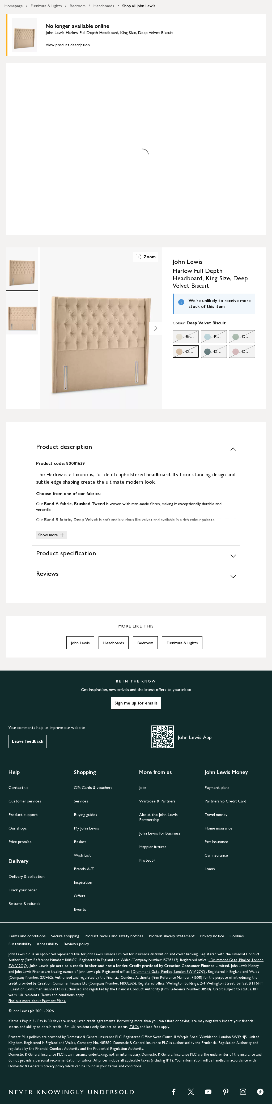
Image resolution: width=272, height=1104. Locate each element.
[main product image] (29, 35)
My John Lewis (86, 828)
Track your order (22, 889)
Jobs (143, 787)
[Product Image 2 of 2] (22, 313)
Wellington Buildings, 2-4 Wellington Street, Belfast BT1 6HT (214, 983)
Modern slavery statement (172, 935)
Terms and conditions (27, 935)
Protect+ (147, 860)
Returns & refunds (24, 903)
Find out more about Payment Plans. (37, 1001)
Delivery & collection (26, 876)
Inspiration (83, 882)
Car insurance (216, 855)
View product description (68, 44)
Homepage (13, 5)
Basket (80, 841)
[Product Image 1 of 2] (22, 268)
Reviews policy (76, 943)
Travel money (216, 814)
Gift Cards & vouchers (93, 787)
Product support (23, 814)
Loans (210, 868)
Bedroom (78, 5)
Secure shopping (65, 935)
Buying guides (85, 814)
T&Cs (134, 1027)
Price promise (20, 841)
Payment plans (217, 787)
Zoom (145, 257)
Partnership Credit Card (225, 801)
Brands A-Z (84, 868)
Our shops (17, 828)
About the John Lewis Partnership (158, 817)
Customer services (24, 801)
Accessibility (47, 943)
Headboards (103, 5)
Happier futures (153, 846)
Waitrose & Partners (157, 801)
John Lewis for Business (160, 833)
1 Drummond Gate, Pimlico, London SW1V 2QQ (168, 971)
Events (80, 909)
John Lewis (80, 642)
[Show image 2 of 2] (155, 328)
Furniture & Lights (46, 5)
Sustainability (19, 943)
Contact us (18, 787)
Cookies (237, 935)
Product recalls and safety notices (113, 935)
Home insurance (218, 828)
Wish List (82, 855)
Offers (79, 895)
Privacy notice (212, 935)
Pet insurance (216, 841)
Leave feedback (27, 741)
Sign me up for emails (136, 703)
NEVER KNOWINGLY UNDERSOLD (71, 1092)
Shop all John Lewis (138, 5)
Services (81, 801)
